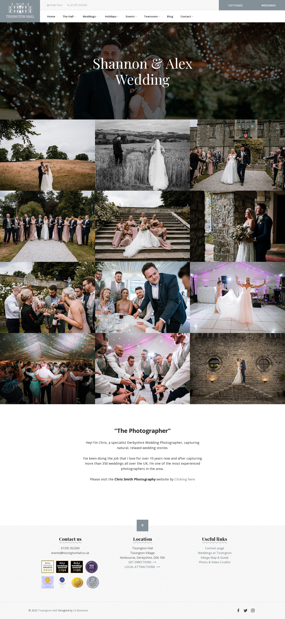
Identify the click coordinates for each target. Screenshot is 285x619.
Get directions (142, 562)
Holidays (112, 16)
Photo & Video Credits (214, 562)
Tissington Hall (47, 610)
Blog (170, 16)
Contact (186, 16)
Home (51, 16)
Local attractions (142, 567)
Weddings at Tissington (215, 553)
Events (131, 16)
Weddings (268, 5)
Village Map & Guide (215, 558)
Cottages (235, 5)
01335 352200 (77, 5)
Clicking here (184, 479)
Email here (54, 5)
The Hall (69, 16)
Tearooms (152, 16)
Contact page (214, 548)
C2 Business (80, 610)
